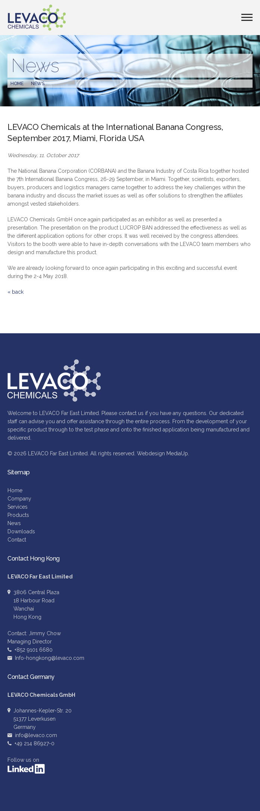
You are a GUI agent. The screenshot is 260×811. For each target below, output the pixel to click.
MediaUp (177, 453)
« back (15, 292)
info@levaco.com (36, 735)
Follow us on (26, 765)
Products (18, 515)
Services (17, 507)
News (37, 83)
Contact (16, 540)
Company (19, 499)
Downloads (21, 531)
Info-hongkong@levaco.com (49, 658)
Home (17, 83)
